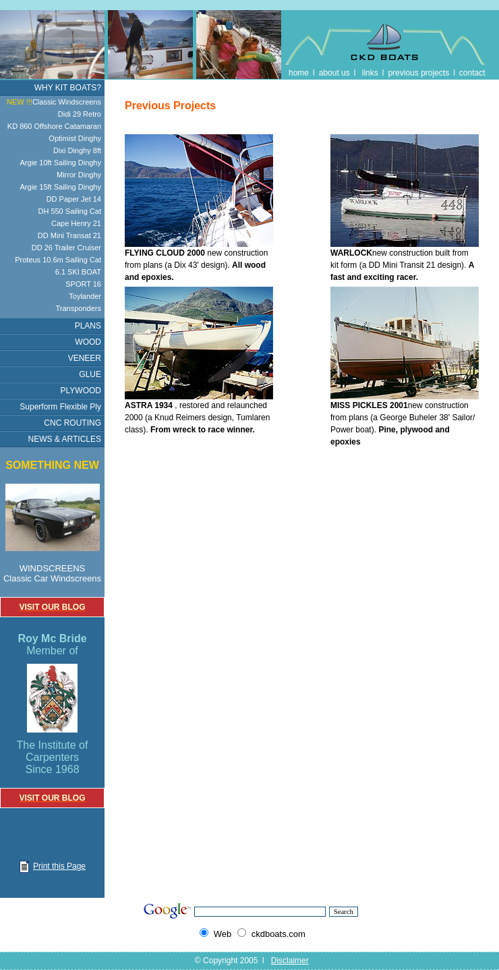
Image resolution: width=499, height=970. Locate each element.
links (370, 73)
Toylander (85, 296)
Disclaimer (290, 960)
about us (334, 73)
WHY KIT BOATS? (67, 87)
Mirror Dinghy (79, 175)
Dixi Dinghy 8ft (77, 150)
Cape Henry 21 (76, 223)
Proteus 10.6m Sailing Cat (58, 260)
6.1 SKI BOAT (78, 272)
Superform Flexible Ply (60, 406)
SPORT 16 (83, 284)
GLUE (90, 374)
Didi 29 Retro (79, 114)
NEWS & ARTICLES (64, 439)
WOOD (88, 342)
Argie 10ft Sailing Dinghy (60, 163)
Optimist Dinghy (75, 138)
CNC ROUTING (72, 423)
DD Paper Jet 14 (74, 199)
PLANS (88, 326)
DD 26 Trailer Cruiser (66, 248)
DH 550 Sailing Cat (69, 211)
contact (472, 73)
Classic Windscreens (54, 102)
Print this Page (52, 866)
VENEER (84, 358)
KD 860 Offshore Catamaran (54, 126)
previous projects (418, 73)
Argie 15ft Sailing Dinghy (60, 187)
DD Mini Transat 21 (69, 235)
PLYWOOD (81, 390)
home (299, 73)
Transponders (78, 308)
